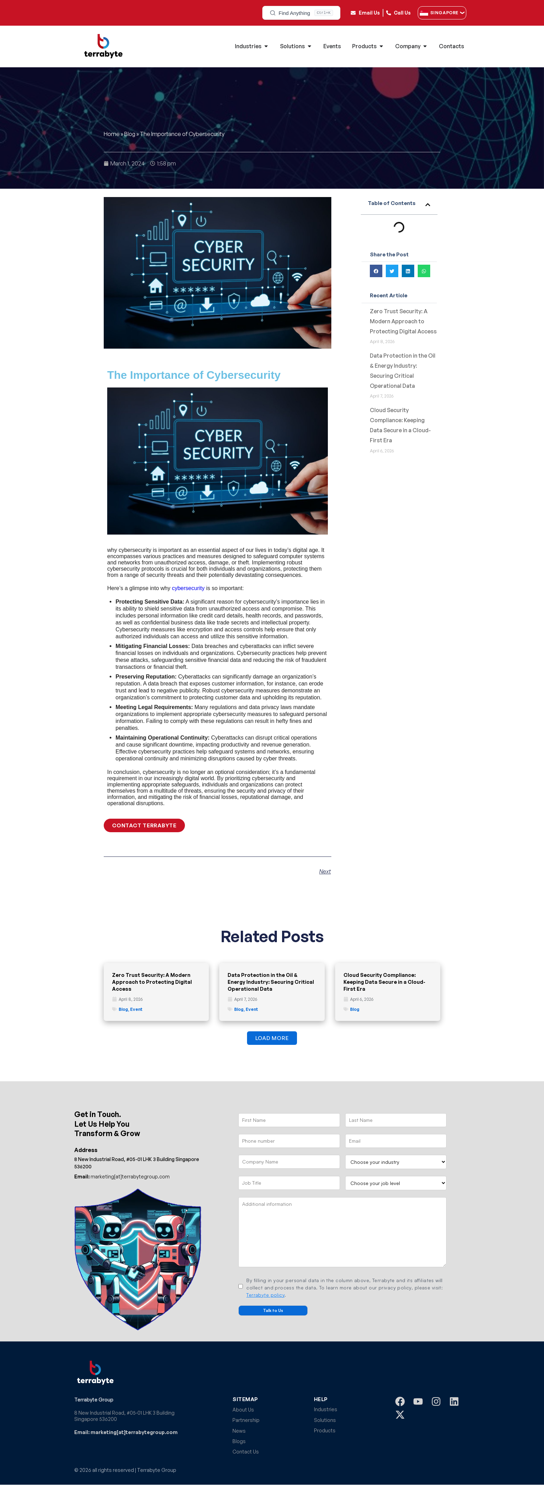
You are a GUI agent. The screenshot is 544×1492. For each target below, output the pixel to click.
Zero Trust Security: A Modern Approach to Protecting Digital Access (403, 321)
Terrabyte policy (265, 1295)
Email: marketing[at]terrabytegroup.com (126, 1432)
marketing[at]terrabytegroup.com (122, 1176)
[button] (428, 204)
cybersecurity (188, 588)
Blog (129, 133)
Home (112, 133)
